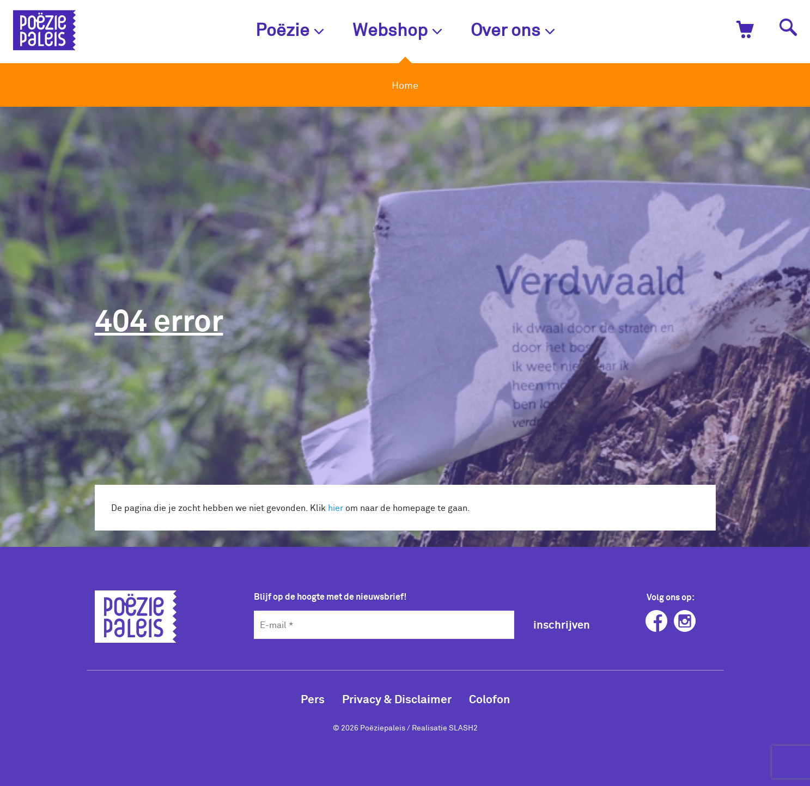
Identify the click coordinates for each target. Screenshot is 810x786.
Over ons (513, 29)
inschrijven (561, 624)
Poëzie (289, 29)
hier (335, 507)
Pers (313, 698)
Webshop (397, 29)
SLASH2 (463, 727)
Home (405, 85)
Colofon (489, 698)
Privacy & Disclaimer (397, 698)
